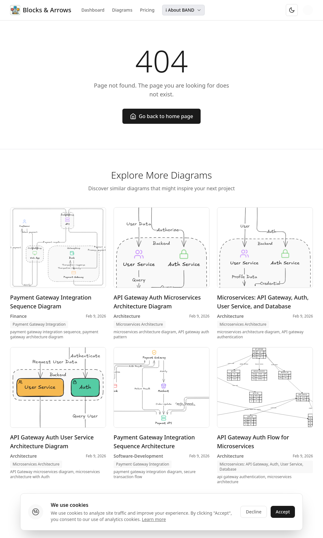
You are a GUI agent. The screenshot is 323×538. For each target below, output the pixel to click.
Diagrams (122, 10)
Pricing (147, 10)
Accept (283, 512)
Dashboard (92, 10)
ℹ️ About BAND (183, 10)
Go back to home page (161, 116)
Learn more (154, 519)
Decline (253, 512)
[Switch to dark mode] (292, 10)
